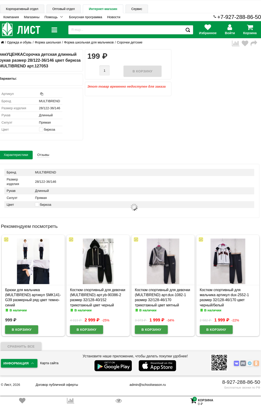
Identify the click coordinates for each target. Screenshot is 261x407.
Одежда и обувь (19, 42)
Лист (7, 385)
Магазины (31, 17)
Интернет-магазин (103, 9)
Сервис (136, 9)
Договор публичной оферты (57, 385)
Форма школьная (48, 42)
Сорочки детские (130, 42)
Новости (113, 17)
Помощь (51, 17)
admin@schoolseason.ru (145, 385)
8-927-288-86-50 (241, 382)
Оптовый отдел (63, 9)
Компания (11, 17)
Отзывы (43, 155)
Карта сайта (49, 363)
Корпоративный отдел (22, 9)
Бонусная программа (85, 17)
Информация (16, 363)
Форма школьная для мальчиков (89, 42)
